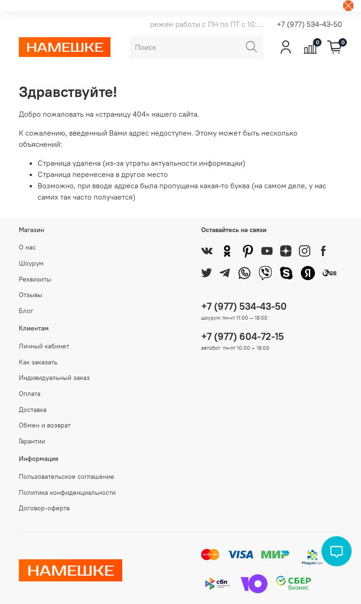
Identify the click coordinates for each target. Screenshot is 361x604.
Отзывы (30, 294)
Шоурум (31, 263)
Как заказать (38, 362)
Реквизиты (35, 279)
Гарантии (32, 441)
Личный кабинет (44, 346)
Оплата (29, 393)
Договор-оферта (44, 508)
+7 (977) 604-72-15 (242, 336)
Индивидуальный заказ (54, 377)
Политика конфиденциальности (67, 492)
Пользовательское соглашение (66, 476)
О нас (27, 247)
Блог (26, 310)
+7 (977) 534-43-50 (309, 24)
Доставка (33, 409)
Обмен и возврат (45, 425)
